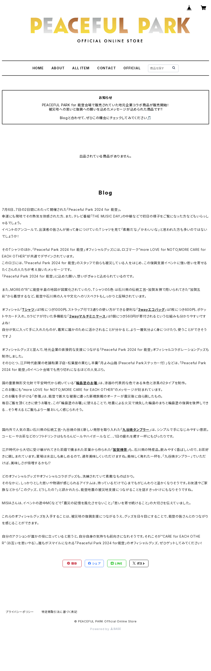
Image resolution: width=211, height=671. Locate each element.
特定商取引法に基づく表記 (59, 612)
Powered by (105, 629)
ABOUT (58, 68)
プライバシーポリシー (20, 612)
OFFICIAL (131, 68)
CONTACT (106, 68)
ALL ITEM (80, 68)
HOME (38, 68)
